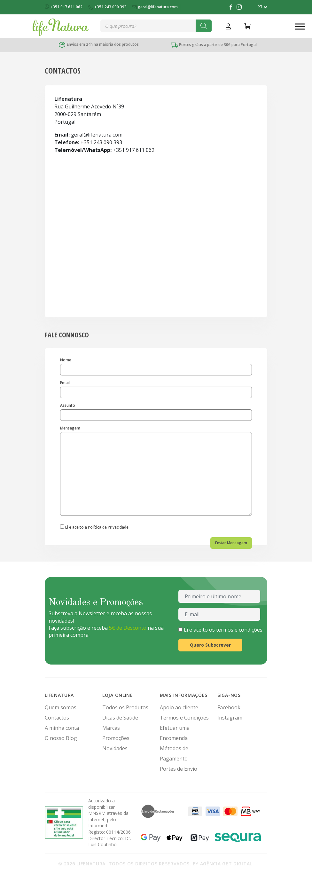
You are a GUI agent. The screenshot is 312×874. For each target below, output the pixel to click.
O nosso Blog (61, 738)
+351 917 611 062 (64, 7)
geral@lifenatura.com (155, 7)
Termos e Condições (184, 717)
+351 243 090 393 (108, 7)
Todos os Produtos (125, 707)
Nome (156, 366)
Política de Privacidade (108, 527)
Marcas (111, 727)
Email (156, 389)
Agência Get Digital (226, 864)
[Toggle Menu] (300, 26)
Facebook (228, 707)
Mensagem (156, 471)
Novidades (115, 748)
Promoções (115, 738)
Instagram (229, 717)
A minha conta (62, 727)
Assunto (156, 412)
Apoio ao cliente (179, 707)
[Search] (204, 26)
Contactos (57, 717)
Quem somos (60, 707)
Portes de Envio (178, 768)
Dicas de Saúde (120, 717)
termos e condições (239, 629)
